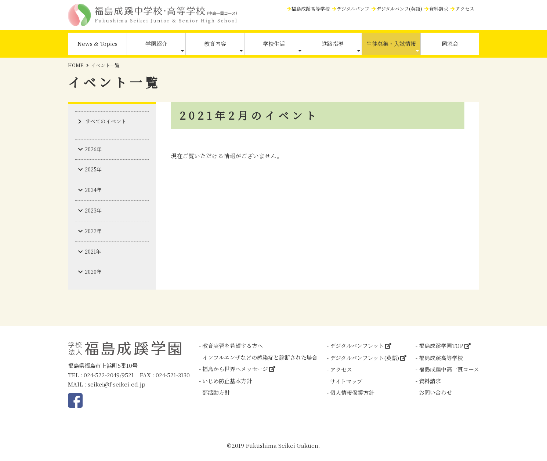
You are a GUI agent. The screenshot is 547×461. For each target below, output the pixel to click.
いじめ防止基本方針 (227, 381)
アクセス (464, 8)
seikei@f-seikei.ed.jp (116, 384)
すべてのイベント (105, 121)
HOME (75, 65)
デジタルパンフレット (357, 345)
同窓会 (450, 43)
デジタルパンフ (353, 8)
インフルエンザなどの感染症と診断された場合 (260, 357)
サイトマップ (346, 381)
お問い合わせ (435, 392)
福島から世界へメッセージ (235, 369)
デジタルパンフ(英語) (399, 8)
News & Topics (97, 43)
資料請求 (438, 8)
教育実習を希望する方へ (232, 345)
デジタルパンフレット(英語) (364, 358)
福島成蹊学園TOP (441, 345)
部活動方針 (216, 392)
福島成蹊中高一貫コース (449, 369)
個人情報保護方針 (352, 392)
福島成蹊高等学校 (310, 8)
